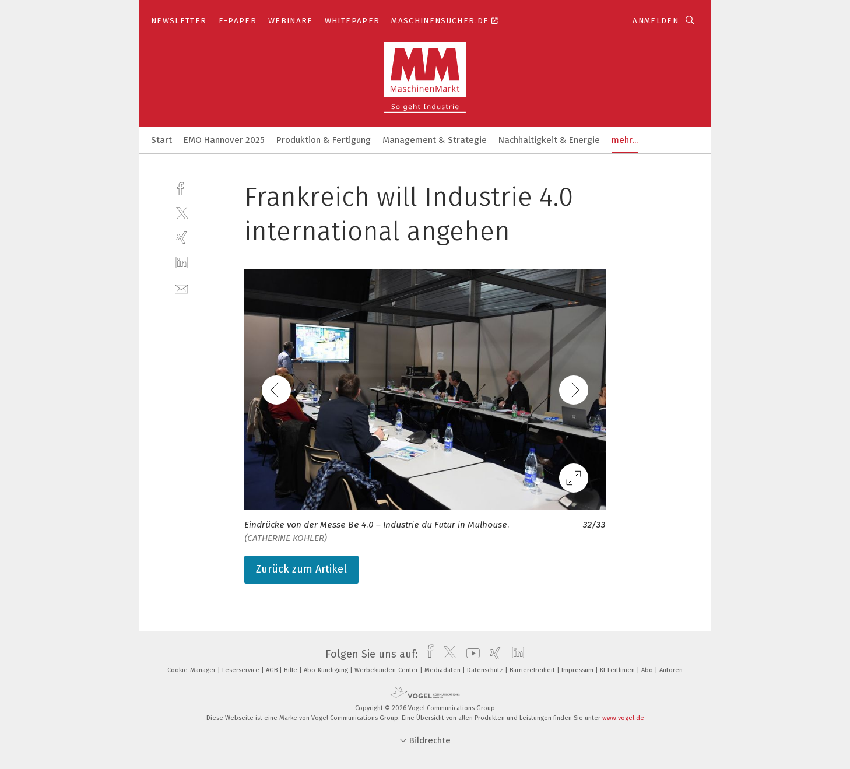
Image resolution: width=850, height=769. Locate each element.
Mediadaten (443, 670)
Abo (648, 670)
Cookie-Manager (192, 670)
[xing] (181, 237)
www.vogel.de (623, 718)
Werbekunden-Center (387, 670)
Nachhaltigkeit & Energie (549, 140)
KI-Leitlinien (618, 670)
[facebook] (181, 187)
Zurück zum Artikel (301, 569)
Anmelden (656, 21)
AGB (272, 670)
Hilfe (291, 670)
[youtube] (470, 654)
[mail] (181, 287)
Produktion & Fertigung (323, 140)
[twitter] (181, 212)
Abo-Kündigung (327, 670)
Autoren (671, 670)
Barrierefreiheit (533, 670)
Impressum (578, 670)
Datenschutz (486, 670)
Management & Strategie (434, 140)
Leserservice (241, 670)
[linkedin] (181, 262)
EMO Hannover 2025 (224, 140)
